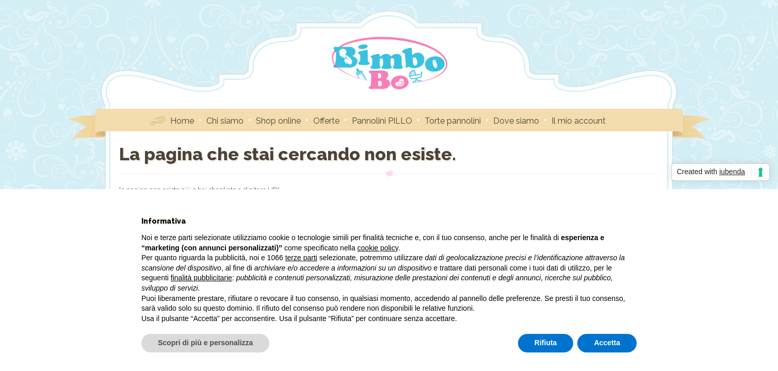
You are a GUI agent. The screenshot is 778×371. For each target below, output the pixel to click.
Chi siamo (225, 121)
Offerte (326, 121)
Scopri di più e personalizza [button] (205, 343)
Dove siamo (516, 121)
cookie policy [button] (378, 248)
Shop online (278, 121)
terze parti (301, 258)
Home (182, 121)
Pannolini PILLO (382, 121)
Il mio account (579, 121)
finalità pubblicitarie (201, 278)
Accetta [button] (607, 343)
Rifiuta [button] (545, 343)
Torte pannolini (453, 121)
